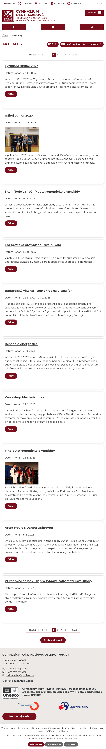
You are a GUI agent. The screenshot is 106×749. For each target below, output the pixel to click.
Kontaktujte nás (19, 716)
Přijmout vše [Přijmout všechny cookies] (36, 744)
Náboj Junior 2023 (19, 115)
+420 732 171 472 (16, 672)
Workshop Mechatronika (24, 397)
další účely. (63, 731)
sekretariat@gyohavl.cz (20, 675)
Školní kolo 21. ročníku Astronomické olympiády (42, 191)
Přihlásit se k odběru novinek (81, 44)
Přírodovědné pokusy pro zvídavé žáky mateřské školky (48, 581)
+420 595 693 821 (16, 669)
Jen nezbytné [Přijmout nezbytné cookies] (54, 744)
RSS (52, 44)
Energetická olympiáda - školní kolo (33, 245)
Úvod (5, 35)
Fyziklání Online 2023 (21, 66)
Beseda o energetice (21, 344)
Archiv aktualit (53, 640)
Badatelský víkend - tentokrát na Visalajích (38, 290)
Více (11, 93)
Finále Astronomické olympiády (30, 450)
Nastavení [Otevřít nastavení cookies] (71, 744)
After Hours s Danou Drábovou (29, 527)
